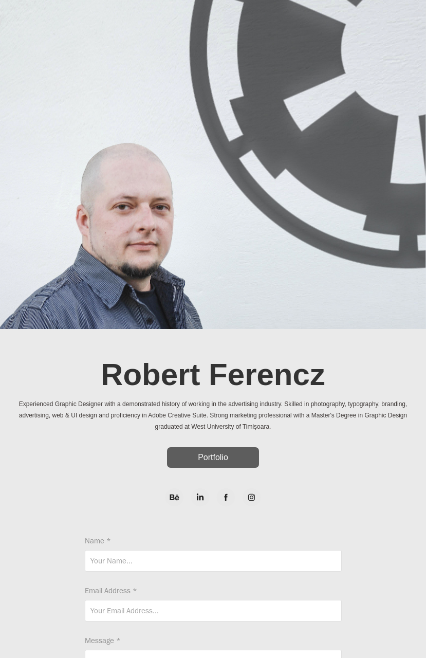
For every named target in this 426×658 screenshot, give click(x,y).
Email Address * (111, 591)
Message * (103, 641)
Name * (98, 541)
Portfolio (213, 457)
